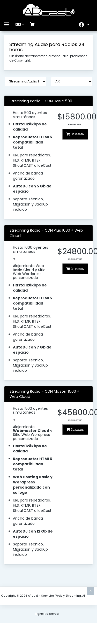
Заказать (75, 134)
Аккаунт (88, 24)
